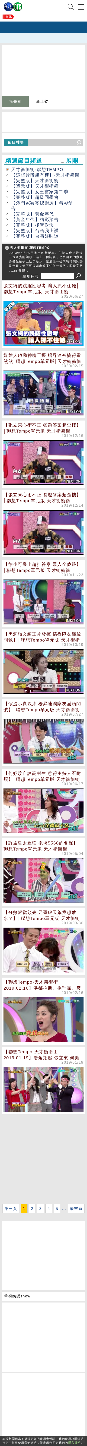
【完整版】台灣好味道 (35, 236)
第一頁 (10, 1208)
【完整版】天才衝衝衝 (35, 180)
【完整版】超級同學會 (35, 197)
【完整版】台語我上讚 (35, 230)
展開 (72, 161)
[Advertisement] (43, 1159)
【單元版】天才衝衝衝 (35, 186)
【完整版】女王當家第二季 (39, 191)
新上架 (42, 101)
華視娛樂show (17, 1296)
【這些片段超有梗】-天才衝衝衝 (45, 175)
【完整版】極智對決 (32, 225)
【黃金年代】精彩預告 (35, 219)
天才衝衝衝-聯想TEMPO (37, 169)
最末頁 (76, 1208)
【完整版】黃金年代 (32, 214)
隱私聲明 (74, 1442)
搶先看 (15, 101)
